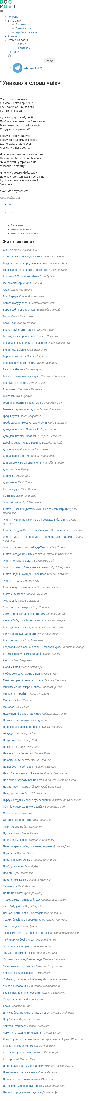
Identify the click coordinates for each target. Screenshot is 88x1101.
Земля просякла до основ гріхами (24, 613)
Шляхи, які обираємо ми (18, 1045)
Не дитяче (9, 740)
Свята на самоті (13, 893)
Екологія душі (11, 489)
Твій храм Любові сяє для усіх (22, 939)
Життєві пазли (12, 502)
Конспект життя (12, 640)
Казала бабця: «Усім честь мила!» (24, 620)
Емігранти (9, 495)
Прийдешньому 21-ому (17, 859)
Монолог (8, 706)
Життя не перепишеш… (18, 560)
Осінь (6, 813)
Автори (12, 36)
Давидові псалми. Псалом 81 (21, 436)
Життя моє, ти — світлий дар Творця (26, 547)
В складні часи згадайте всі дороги (25, 342)
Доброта (8, 469)
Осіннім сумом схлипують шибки (23, 806)
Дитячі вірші (23, 28)
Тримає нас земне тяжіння (19, 952)
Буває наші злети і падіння (19, 329)
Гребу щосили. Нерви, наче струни (25, 422)
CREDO (8, 249)
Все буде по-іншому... (16, 382)
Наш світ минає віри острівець (22, 726)
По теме (21, 44)
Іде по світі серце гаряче (18, 283)
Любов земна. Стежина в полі (21, 673)
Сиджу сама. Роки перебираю (22, 899)
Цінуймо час (10, 1019)
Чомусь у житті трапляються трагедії (26, 1039)
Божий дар (9, 323)
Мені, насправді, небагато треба (23, 680)
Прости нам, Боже (14, 879)
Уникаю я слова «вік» (24, 233)
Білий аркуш (10, 296)
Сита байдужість (13, 906)
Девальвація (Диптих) (16, 455)
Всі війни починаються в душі (21, 376)
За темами (22, 24)
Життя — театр (12, 580)
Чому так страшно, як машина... (23, 1032)
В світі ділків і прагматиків (19, 336)
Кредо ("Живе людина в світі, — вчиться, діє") (32, 647)
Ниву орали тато (13, 793)
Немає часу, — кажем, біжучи (21, 786)
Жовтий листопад (14, 593)
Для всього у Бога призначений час (25, 462)
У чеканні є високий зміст (19, 972)
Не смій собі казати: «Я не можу (23, 773)
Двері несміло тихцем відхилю (22, 442)
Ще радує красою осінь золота (22, 1052)
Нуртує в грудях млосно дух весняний (27, 800)
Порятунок (9, 853)
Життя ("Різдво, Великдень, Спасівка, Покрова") (33, 530)
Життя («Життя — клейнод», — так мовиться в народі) (37, 536)
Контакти (13, 51)
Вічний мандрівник (14, 349)
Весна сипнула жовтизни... (19, 362)
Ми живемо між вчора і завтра (22, 687)
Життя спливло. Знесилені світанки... (26, 567)
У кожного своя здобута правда (22, 959)
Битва (7, 316)
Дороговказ (10, 482)
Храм (6, 1006)
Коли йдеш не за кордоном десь (23, 627)
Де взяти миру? (12, 449)
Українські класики (27, 32)
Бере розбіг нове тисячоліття (21, 309)
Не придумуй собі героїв (18, 766)
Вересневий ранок (14, 356)
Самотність (10, 886)
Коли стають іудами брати (19, 633)
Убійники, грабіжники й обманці (22, 979)
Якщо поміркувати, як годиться (22, 1092)
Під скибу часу (12, 833)
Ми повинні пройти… (16, 693)
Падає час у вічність (15, 839)
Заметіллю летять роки (17, 607)
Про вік (7, 873)
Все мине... (10, 389)
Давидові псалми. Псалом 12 (21, 429)
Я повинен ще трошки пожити (21, 1079)
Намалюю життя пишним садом (23, 720)
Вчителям (9, 396)
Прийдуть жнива (13, 866)
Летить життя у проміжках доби (22, 653)
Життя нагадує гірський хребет (22, 554)
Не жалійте (10, 746)
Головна (13, 16)
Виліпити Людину (14, 369)
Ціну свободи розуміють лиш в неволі (26, 1012)
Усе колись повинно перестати (22, 992)
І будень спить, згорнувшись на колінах (27, 263)
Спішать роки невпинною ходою (23, 913)
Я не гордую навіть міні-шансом (23, 1065)
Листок (7, 660)
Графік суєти (11, 416)
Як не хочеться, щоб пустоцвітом (23, 1085)
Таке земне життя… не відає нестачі (26, 932)
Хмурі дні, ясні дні (14, 999)
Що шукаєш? (11, 1059)
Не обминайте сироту (16, 760)
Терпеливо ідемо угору (17, 946)
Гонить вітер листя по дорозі (21, 409)
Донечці (8, 475)
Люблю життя (11, 667)
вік (9, 204)
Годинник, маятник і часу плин (22, 402)
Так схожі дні (11, 926)
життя (11, 212)
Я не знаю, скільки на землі (20, 1072)
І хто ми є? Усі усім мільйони (21, 276)
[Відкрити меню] (1, 11)
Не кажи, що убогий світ (18, 753)
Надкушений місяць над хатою (22, 713)
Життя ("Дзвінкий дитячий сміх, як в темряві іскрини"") (37, 509)
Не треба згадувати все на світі (22, 780)
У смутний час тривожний (19, 966)
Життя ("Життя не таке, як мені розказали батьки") (35, 519)
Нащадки (8, 733)
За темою (17, 225)
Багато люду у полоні (16, 303)
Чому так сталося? (14, 1025)
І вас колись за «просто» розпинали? (26, 269)
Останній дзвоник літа (17, 819)
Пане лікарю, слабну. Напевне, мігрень (27, 846)
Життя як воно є (21, 229)
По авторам (23, 47)
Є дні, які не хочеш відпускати (22, 256)
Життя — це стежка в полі (19, 587)
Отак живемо (11, 826)
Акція (6, 289)
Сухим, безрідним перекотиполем (24, 919)
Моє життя (9, 700)
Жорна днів (10, 600)
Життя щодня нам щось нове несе (24, 574)
